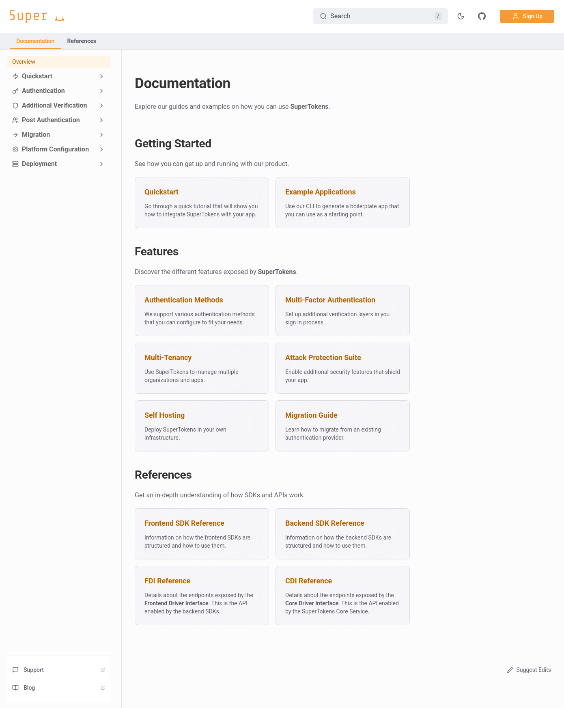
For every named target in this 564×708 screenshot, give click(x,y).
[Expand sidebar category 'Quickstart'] (101, 76)
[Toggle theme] (461, 16)
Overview (23, 61)
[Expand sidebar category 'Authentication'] (101, 90)
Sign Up (527, 16)
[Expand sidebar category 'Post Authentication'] (101, 120)
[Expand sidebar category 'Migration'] (101, 134)
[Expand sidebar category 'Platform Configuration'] (101, 149)
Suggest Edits (528, 670)
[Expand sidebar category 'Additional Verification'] (101, 105)
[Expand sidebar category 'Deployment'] (101, 164)
